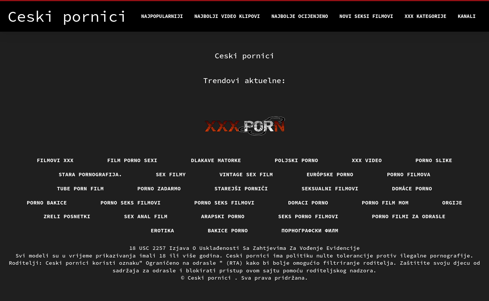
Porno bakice (47, 202)
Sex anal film (146, 216)
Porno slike (434, 160)
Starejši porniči (241, 188)
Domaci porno (308, 202)
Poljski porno (296, 160)
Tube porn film (80, 188)
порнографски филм (310, 230)
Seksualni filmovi (329, 188)
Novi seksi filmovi (366, 16)
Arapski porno (222, 216)
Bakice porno (228, 230)
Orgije (452, 202)
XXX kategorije (425, 16)
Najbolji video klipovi (227, 16)
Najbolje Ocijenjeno (299, 16)
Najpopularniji (162, 16)
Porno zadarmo (159, 188)
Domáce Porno (412, 188)
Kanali (467, 16)
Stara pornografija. (90, 174)
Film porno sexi (132, 160)
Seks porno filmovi (308, 216)
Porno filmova (409, 174)
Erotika (162, 230)
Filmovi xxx (55, 160)
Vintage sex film (246, 174)
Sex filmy (171, 174)
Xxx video (367, 160)
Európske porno (329, 174)
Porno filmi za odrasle (409, 216)
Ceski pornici (211, 277)
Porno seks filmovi (130, 202)
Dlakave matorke (216, 160)
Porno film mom (385, 202)
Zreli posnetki (67, 216)
